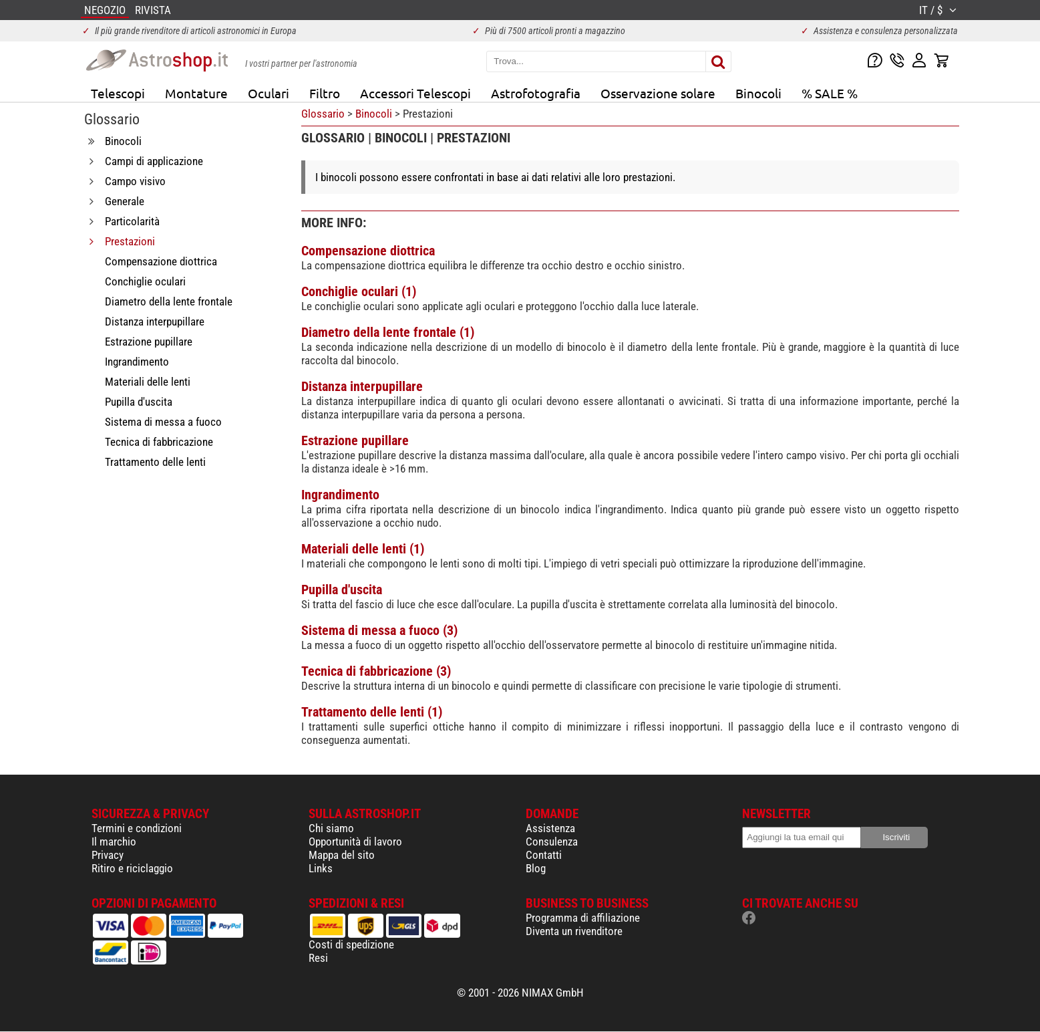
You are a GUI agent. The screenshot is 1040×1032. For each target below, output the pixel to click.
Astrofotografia (535, 93)
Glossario (323, 113)
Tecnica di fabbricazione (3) (376, 671)
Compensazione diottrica (368, 251)
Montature (196, 93)
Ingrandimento (340, 495)
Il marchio (114, 841)
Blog (536, 868)
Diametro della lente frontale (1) (387, 332)
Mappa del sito (342, 855)
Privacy (108, 855)
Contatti (544, 855)
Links (321, 868)
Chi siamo (331, 828)
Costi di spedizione (351, 944)
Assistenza (550, 828)
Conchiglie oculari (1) (358, 291)
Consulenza (552, 841)
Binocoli (758, 93)
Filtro (324, 93)
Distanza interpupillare (362, 386)
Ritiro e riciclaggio (132, 868)
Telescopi (118, 93)
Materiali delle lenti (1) (362, 549)
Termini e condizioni (137, 828)
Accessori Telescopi (415, 93)
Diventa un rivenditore (574, 931)
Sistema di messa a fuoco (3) (379, 630)
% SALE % (830, 93)
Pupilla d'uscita (341, 590)
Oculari (268, 93)
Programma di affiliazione (583, 917)
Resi (318, 957)
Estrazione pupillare (355, 440)
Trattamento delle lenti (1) (371, 712)
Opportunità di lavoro (355, 841)
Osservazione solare (657, 93)
